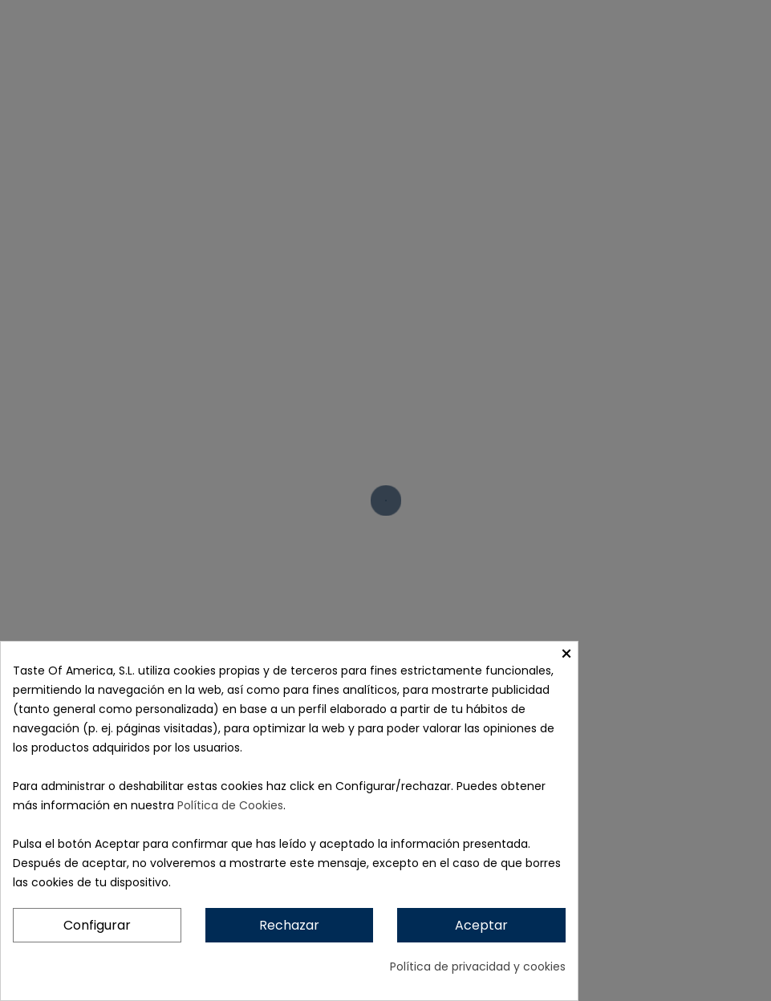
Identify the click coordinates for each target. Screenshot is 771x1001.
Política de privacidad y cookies (478, 966)
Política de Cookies (230, 805)
